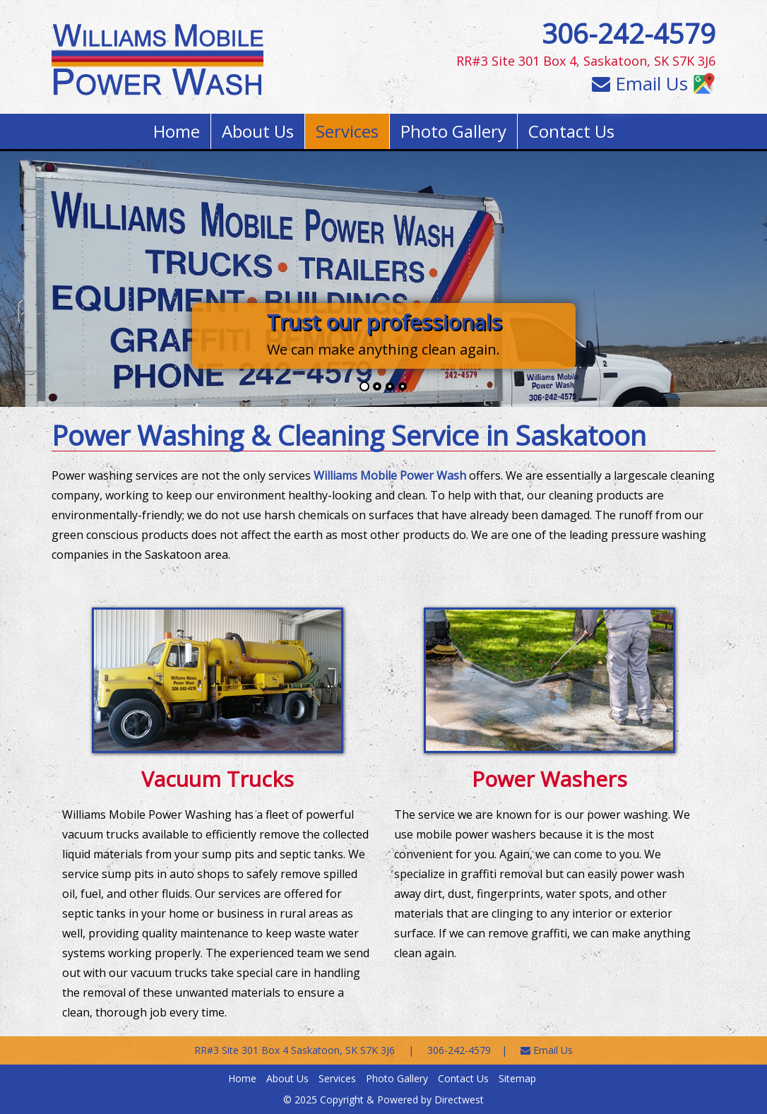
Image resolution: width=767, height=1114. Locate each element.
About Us (258, 131)
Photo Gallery (453, 131)
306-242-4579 (628, 33)
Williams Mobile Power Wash (390, 475)
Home (176, 131)
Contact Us (571, 131)
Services (347, 131)
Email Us (640, 83)
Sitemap (517, 1078)
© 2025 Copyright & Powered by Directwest (383, 1099)
